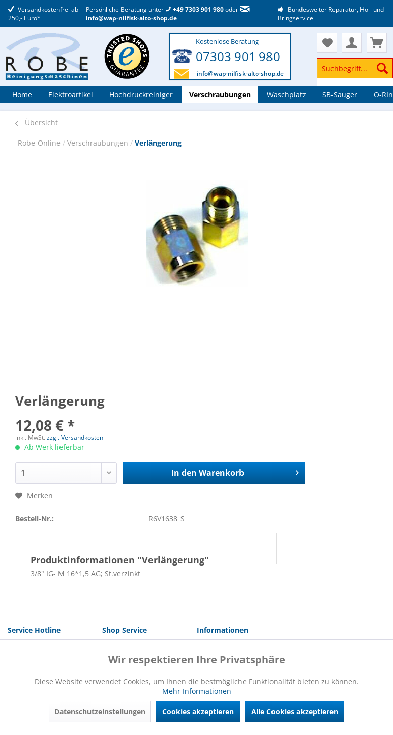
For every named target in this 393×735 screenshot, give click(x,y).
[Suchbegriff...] (355, 68)
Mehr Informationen (196, 691)
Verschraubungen (98, 143)
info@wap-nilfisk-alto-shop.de (168, 14)
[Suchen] (382, 68)
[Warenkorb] (377, 43)
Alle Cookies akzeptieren (294, 711)
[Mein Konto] (352, 43)
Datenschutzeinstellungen (99, 711)
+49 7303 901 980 (194, 9)
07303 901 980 (238, 56)
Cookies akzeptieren (198, 711)
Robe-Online (40, 143)
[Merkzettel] (327, 43)
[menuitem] (355, 73)
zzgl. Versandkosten (75, 437)
